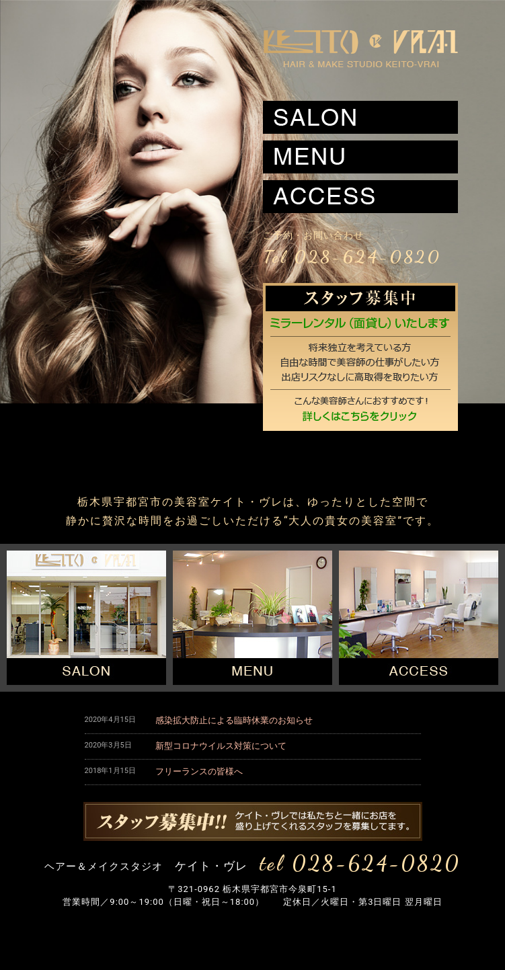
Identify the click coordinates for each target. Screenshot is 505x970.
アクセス (360, 196)
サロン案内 (360, 117)
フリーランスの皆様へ (199, 771)
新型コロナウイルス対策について (220, 746)
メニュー (360, 156)
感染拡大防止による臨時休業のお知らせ (234, 720)
